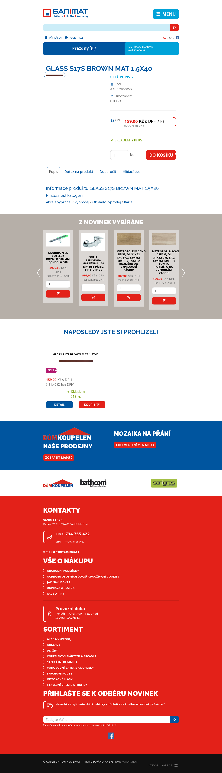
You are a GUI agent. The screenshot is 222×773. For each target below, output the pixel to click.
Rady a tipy (55, 593)
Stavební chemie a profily (67, 685)
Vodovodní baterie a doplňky (70, 667)
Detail (59, 405)
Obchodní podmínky (63, 570)
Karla (128, 202)
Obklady (53, 644)
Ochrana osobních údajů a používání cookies (83, 576)
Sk (170, 38)
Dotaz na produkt (78, 171)
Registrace (74, 37)
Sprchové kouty (59, 673)
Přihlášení (53, 37)
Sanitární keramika (62, 662)
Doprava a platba (60, 588)
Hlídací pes (131, 171)
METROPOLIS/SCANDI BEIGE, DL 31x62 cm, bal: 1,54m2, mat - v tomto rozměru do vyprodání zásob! (132, 260)
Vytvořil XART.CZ (163, 765)
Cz (165, 38)
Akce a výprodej (58, 202)
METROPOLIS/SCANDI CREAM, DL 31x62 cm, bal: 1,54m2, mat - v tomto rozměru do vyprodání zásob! (167, 262)
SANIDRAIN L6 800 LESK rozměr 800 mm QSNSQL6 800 (58, 257)
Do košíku (162, 155)
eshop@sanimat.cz (65, 551)
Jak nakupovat (58, 582)
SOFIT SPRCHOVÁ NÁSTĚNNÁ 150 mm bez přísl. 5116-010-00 (93, 263)
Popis (53, 171)
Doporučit (108, 171)
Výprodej (82, 202)
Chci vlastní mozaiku (135, 445)
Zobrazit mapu (58, 458)
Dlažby (52, 650)
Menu (166, 14)
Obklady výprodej (106, 202)
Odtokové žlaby (60, 679)
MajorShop (130, 761)
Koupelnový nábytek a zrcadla (71, 656)
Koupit (92, 405)
